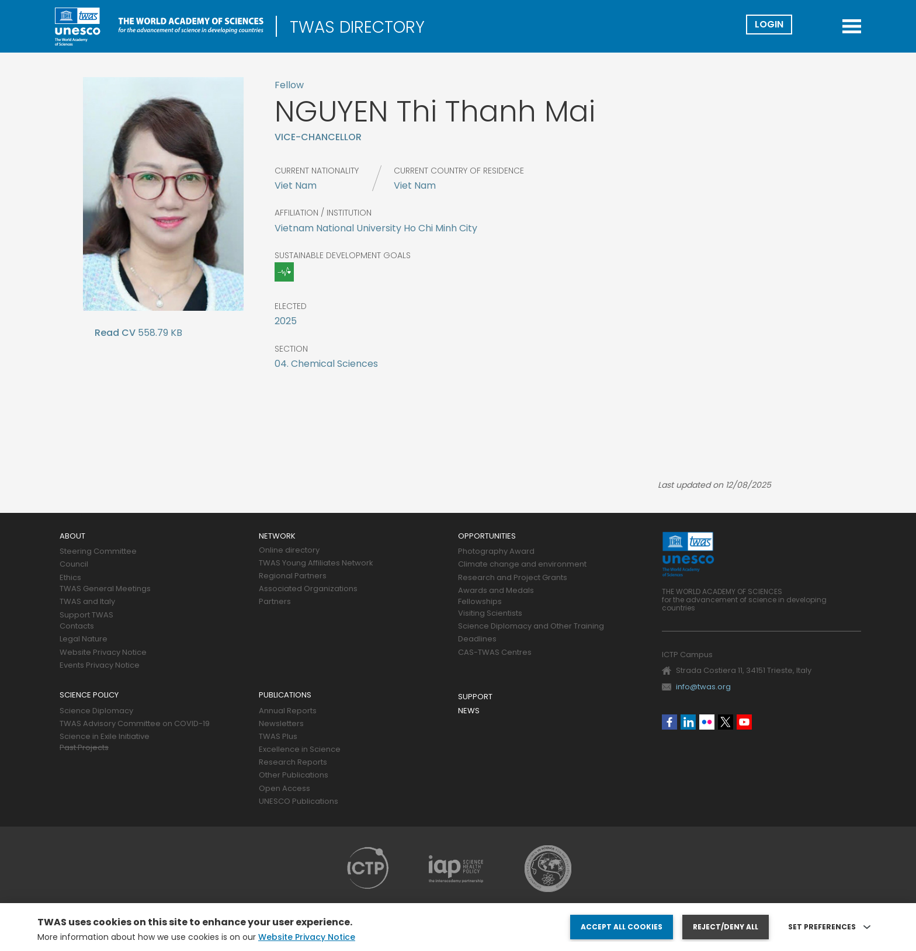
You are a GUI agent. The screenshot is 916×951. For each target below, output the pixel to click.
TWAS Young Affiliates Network (316, 563)
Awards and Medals (496, 591)
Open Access (284, 789)
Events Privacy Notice (100, 666)
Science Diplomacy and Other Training (531, 626)
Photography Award (496, 552)
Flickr (706, 722)
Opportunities (487, 537)
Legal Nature (83, 639)
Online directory (289, 551)
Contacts (77, 626)
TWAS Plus (278, 737)
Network (277, 537)
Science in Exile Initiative (105, 737)
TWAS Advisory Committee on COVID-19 (135, 724)
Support (475, 697)
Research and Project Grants (512, 578)
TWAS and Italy (87, 602)
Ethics (70, 578)
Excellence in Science (300, 750)
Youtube (744, 722)
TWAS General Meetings (105, 589)
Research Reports (293, 763)
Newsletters (281, 724)
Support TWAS (86, 615)
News (469, 711)
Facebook (669, 722)
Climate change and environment (522, 565)
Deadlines (477, 639)
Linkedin (688, 722)
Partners (275, 602)
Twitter (725, 722)
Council (74, 565)
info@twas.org (703, 686)
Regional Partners (293, 576)
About (72, 537)
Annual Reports (288, 711)
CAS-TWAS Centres (495, 653)
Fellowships (480, 602)
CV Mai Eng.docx (115, 335)
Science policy (89, 695)
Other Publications (293, 775)
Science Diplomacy (96, 711)
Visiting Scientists (490, 614)
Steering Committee (98, 552)
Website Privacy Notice (103, 653)
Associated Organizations (308, 589)
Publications (285, 695)
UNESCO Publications (298, 802)
